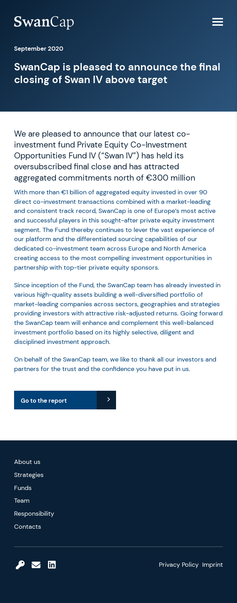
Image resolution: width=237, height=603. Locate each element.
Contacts (27, 526)
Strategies (29, 475)
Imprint (212, 564)
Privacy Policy (179, 564)
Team (22, 500)
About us (27, 462)
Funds (23, 488)
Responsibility (34, 513)
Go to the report (44, 400)
